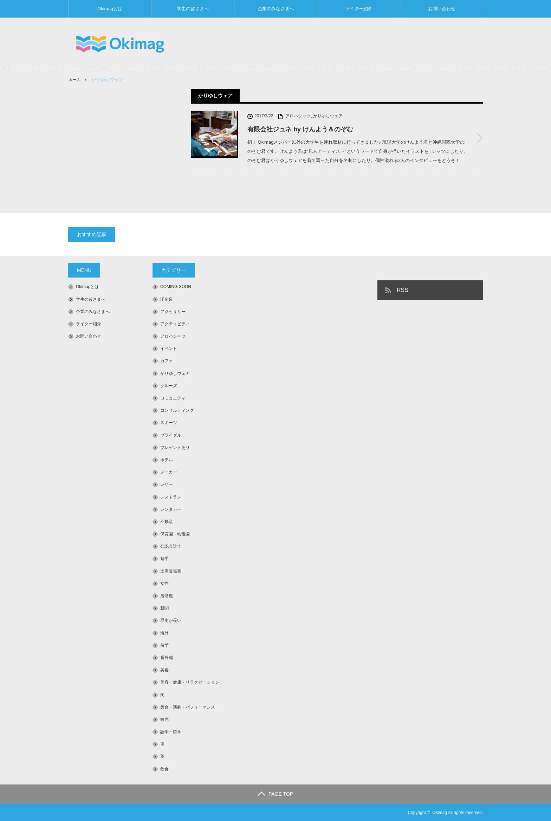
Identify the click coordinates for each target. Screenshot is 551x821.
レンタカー (170, 509)
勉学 (164, 558)
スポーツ (168, 422)
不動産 (166, 521)
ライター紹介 (358, 8)
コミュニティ (173, 398)
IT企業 (166, 299)
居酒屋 (166, 595)
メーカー (168, 472)
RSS (402, 290)
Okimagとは (109, 8)
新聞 (164, 608)
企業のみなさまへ (276, 8)
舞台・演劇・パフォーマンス (187, 706)
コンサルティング (177, 410)
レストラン (170, 496)
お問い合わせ (441, 8)
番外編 (166, 657)
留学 (164, 645)
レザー (166, 484)
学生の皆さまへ (193, 8)
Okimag (440, 812)
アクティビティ (175, 323)
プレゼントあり (175, 447)
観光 (164, 719)
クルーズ (168, 385)
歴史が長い (170, 620)
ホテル (166, 459)
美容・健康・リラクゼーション (189, 682)
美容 (164, 669)
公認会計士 (170, 546)
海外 (164, 632)
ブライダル (170, 434)
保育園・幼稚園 (175, 534)
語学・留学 (170, 731)
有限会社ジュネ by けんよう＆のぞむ (300, 129)
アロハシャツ (298, 115)
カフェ (166, 360)
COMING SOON (175, 286)
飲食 (164, 768)
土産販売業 (170, 570)
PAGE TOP (275, 793)
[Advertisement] (355, 43)
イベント (168, 348)
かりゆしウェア (328, 115)
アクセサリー (173, 311)
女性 (164, 583)
